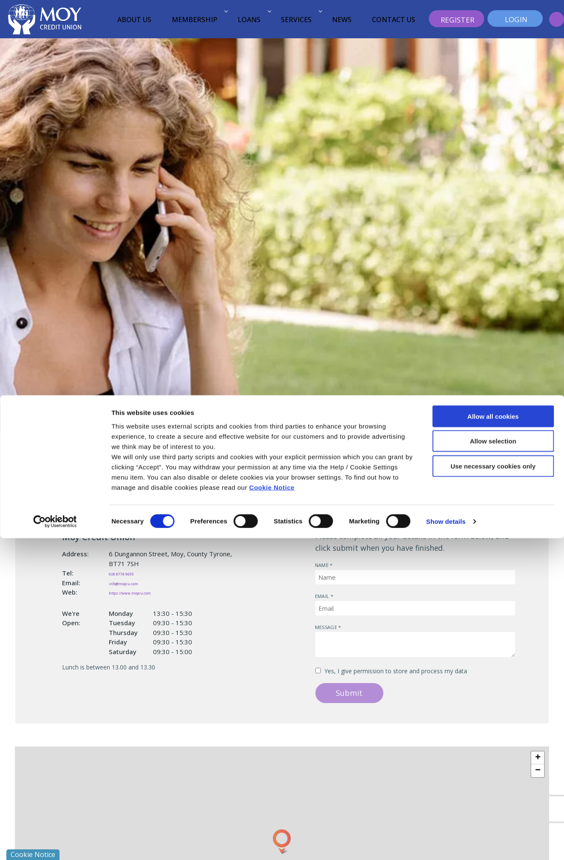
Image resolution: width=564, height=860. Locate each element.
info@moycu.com (136, 582)
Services (300, 19)
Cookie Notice (272, 808)
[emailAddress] (415, 608)
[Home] (44, 18)
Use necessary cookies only (493, 787)
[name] (415, 577)
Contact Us (393, 19)
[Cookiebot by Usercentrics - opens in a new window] (55, 843)
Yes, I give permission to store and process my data (395, 671)
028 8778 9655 (131, 573)
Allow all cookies (493, 737)
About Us (134, 19)
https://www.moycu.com (147, 592)
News (341, 19)
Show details (446, 843)
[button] (556, 19)
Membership (198, 19)
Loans (253, 19)
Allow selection (493, 762)
